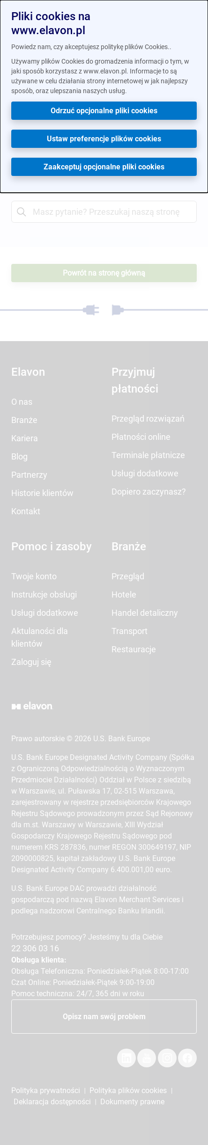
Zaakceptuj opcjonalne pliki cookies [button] (104, 166)
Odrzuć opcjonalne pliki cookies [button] (104, 110)
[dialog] (104, 96)
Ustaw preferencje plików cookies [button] (104, 138)
